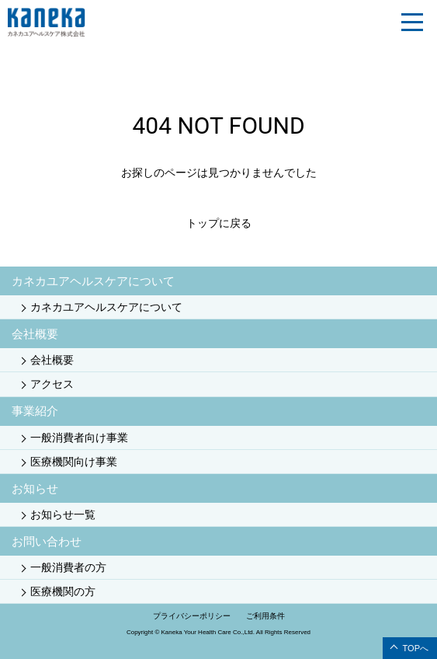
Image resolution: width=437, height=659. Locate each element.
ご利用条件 (265, 616)
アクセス (52, 384)
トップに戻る (218, 223)
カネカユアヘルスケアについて (106, 307)
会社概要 (52, 360)
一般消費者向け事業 (79, 437)
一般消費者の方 (68, 567)
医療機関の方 (62, 591)
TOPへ (415, 648)
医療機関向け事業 (73, 461)
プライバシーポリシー (192, 616)
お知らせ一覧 (62, 514)
